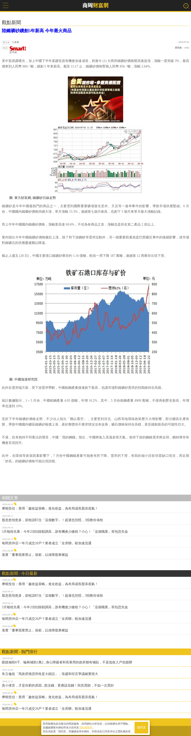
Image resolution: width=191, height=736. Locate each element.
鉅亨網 (18, 50)
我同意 (141, 727)
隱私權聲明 (85, 727)
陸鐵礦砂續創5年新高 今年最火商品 (37, 30)
